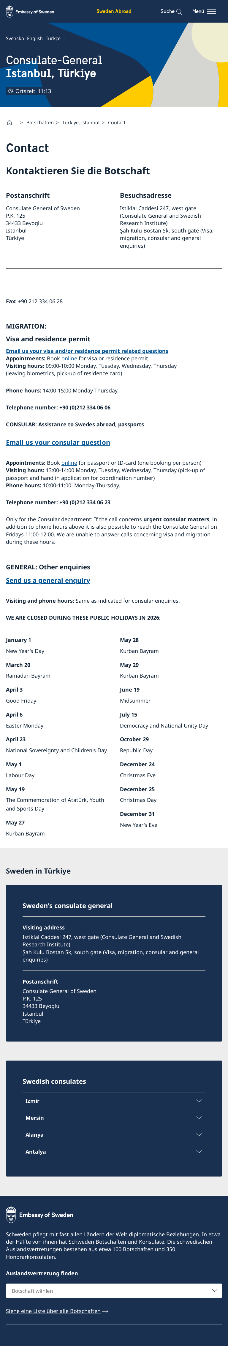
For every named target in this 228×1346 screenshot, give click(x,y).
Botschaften (40, 122)
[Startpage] (12, 122)
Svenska (15, 38)
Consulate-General (54, 67)
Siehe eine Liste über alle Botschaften (53, 1310)
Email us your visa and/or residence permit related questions (87, 350)
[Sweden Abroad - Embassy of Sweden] (35, 11)
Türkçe (53, 38)
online (69, 358)
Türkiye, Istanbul (80, 122)
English (35, 38)
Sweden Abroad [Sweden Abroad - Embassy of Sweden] (114, 11)
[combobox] (114, 1291)
